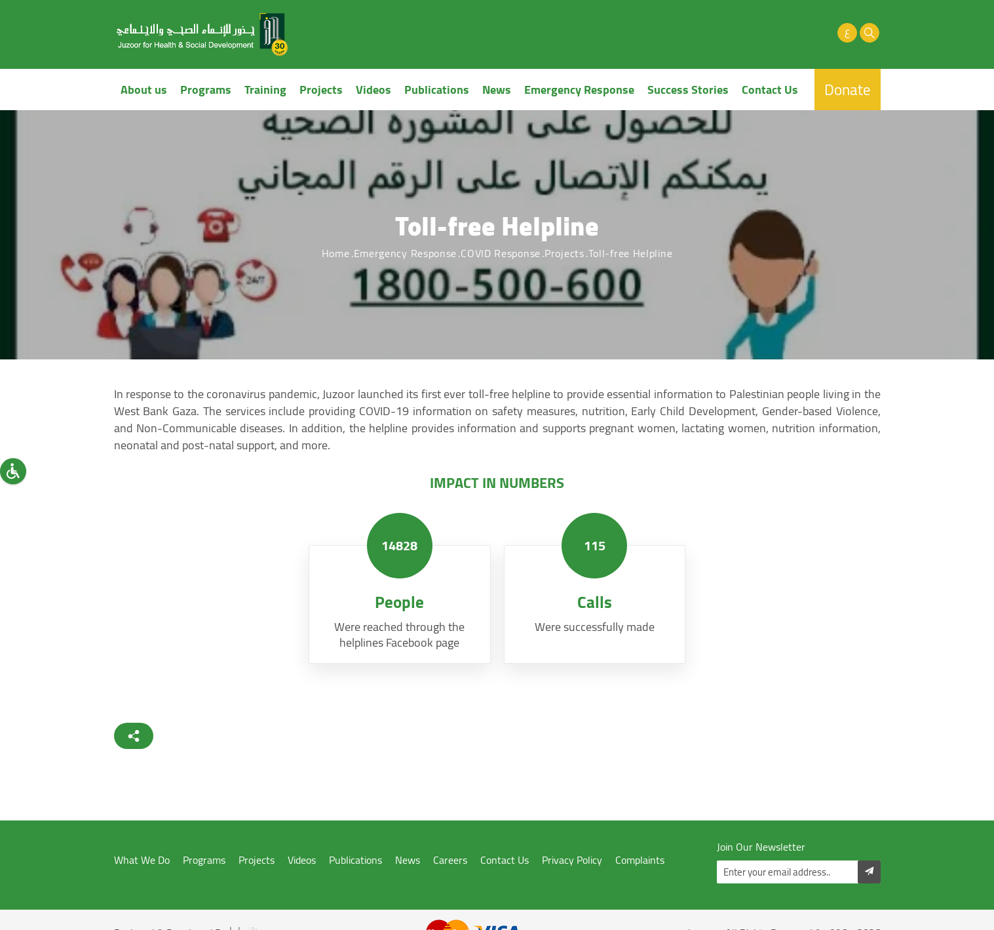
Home (336, 253)
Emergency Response (579, 89)
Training (265, 89)
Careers (450, 860)
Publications (436, 89)
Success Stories (688, 89)
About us (144, 89)
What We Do (142, 860)
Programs (205, 89)
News (496, 89)
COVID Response (501, 253)
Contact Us (770, 89)
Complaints (639, 860)
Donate (847, 89)
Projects (321, 89)
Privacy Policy (572, 860)
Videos (373, 89)
